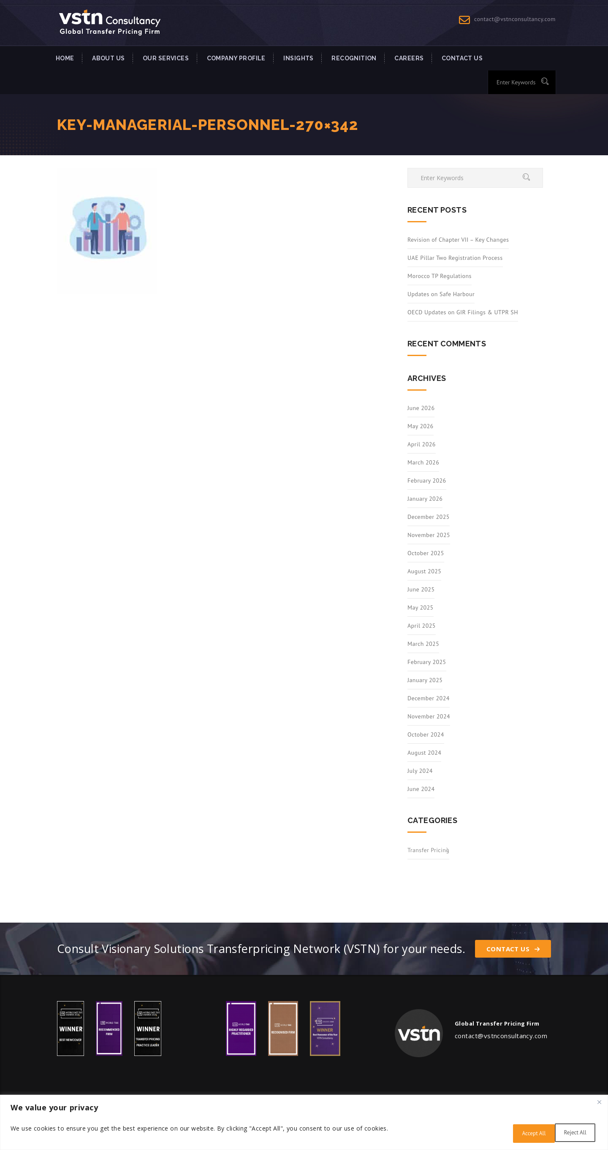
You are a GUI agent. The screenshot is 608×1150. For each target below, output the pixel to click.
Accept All (572, 1133)
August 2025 (424, 571)
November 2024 (428, 716)
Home (65, 58)
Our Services (166, 58)
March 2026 (423, 462)
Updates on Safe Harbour (441, 294)
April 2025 (421, 625)
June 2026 (420, 408)
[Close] (599, 1104)
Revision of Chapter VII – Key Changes (458, 239)
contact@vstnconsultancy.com (515, 19)
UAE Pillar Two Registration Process (455, 258)
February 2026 (426, 480)
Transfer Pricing (428, 850)
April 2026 (421, 444)
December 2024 (428, 698)
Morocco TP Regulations (439, 276)
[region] (304, 1123)
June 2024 (420, 789)
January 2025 (424, 680)
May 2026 (420, 426)
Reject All (520, 1133)
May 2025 (420, 607)
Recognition (354, 58)
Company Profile (236, 58)
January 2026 (424, 498)
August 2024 (424, 752)
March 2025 (423, 644)
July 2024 (420, 771)
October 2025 (425, 553)
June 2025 (420, 589)
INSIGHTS (298, 58)
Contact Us (513, 949)
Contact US (462, 58)
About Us (108, 58)
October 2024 (425, 734)
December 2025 (428, 517)
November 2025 (428, 535)
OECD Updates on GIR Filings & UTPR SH (462, 312)
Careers (408, 58)
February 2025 (426, 662)
